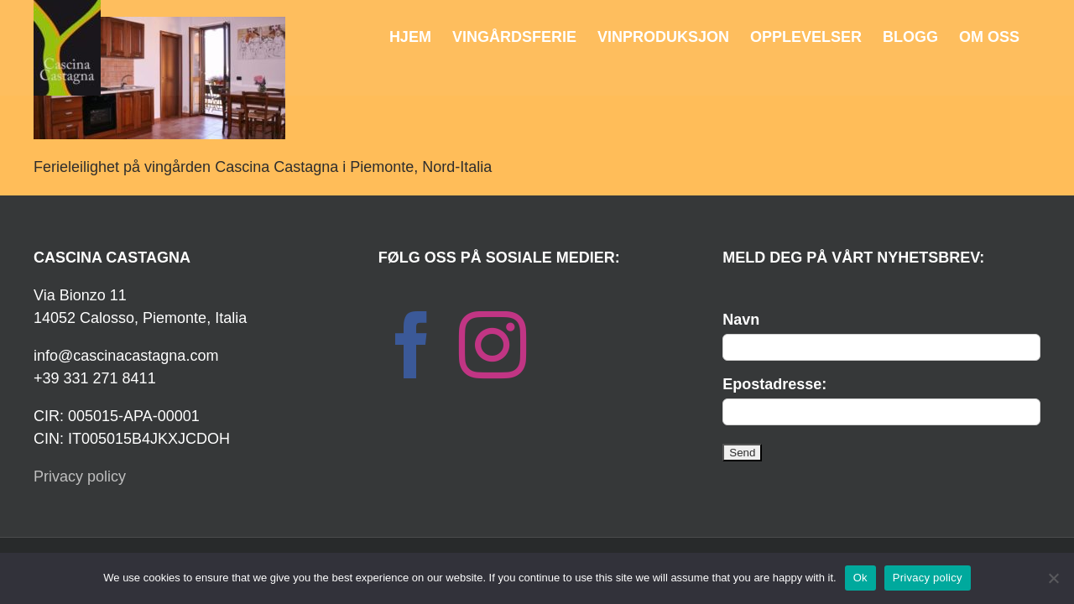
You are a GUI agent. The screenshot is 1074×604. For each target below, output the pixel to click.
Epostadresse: (774, 384)
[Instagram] (492, 344)
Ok (860, 577)
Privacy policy (80, 476)
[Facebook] (412, 344)
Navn (740, 319)
